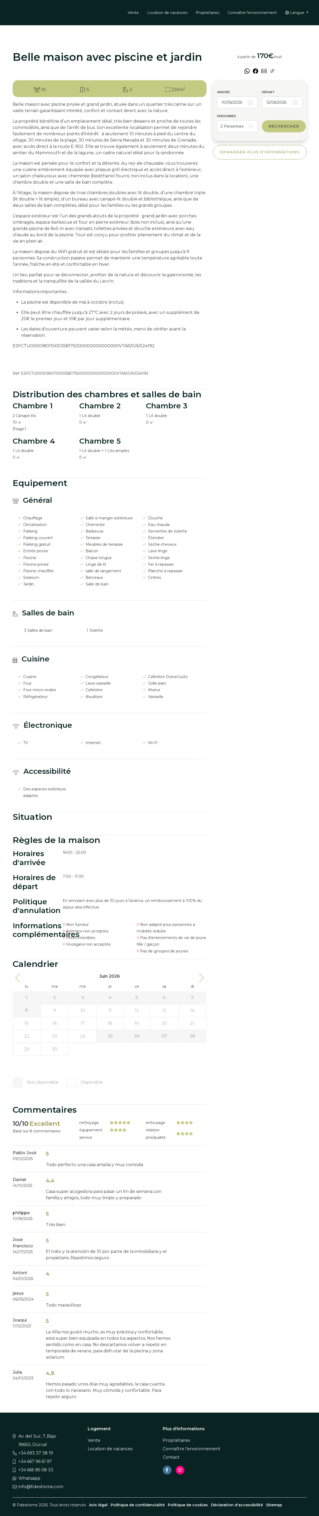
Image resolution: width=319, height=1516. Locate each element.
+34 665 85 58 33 (35, 1469)
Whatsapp (29, 1478)
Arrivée (223, 92)
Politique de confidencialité (138, 1505)
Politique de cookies (188, 1505)
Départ (268, 92)
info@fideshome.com (40, 1486)
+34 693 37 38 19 (35, 1452)
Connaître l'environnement (252, 12)
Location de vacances (167, 12)
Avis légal (98, 1505)
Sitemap (274, 1505)
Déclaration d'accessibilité (237, 1505)
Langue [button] (295, 12)
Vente (133, 12)
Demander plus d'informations (260, 152)
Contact (171, 1457)
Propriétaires (207, 12)
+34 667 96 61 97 (35, 1461)
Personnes (226, 116)
